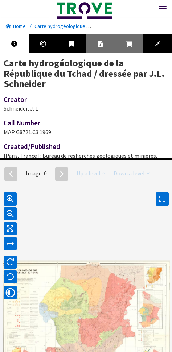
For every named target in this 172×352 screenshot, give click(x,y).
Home (15, 26)
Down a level (132, 173)
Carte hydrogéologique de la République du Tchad (88, 26)
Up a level (91, 173)
